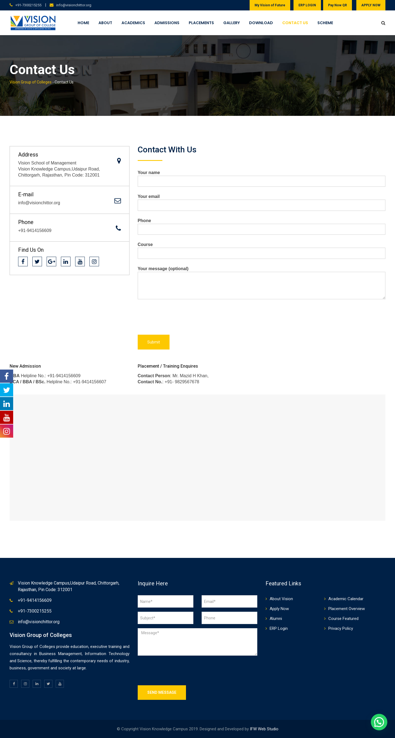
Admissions (166, 23)
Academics (133, 23)
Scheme (325, 23)
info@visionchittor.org (73, 5)
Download (261, 23)
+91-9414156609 (35, 600)
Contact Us (295, 23)
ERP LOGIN (307, 5)
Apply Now (279, 608)
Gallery (231, 23)
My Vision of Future (270, 5)
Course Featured (343, 618)
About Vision (281, 598)
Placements (201, 23)
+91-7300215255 (28, 5)
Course (261, 248)
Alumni (276, 618)
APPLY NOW (370, 5)
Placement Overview (346, 608)
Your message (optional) (261, 283)
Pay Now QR (337, 5)
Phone (261, 224)
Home (83, 23)
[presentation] (179, 318)
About (105, 23)
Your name (261, 176)
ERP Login (279, 628)
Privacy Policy (340, 628)
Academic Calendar (345, 598)
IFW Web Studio (264, 728)
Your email (261, 200)
